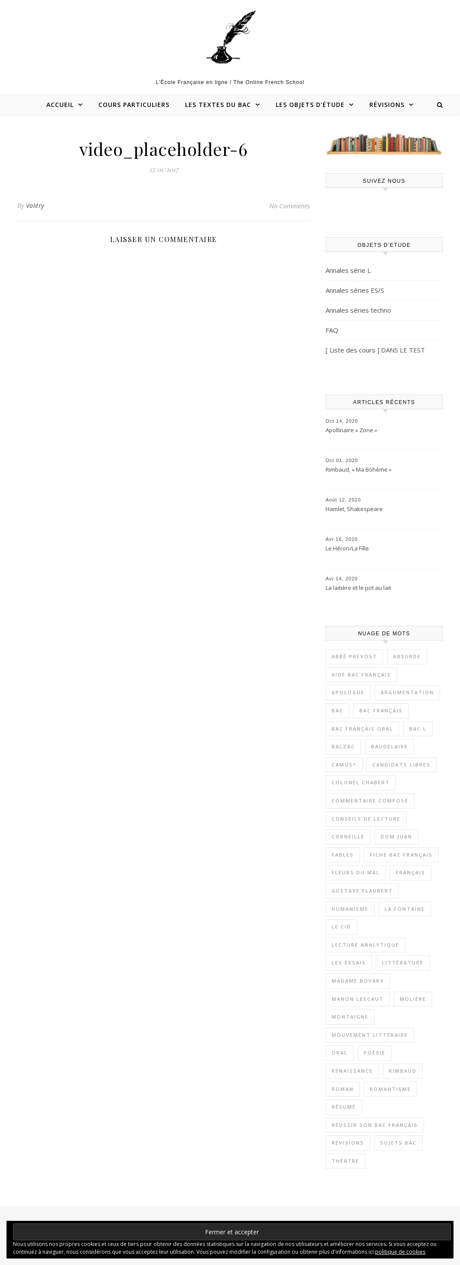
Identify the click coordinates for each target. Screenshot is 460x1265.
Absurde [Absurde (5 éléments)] (407, 656)
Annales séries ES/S (355, 290)
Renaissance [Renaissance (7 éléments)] (352, 1071)
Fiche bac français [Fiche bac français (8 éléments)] (401, 854)
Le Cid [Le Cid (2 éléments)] (341, 926)
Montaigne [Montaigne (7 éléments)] (350, 1016)
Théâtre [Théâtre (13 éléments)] (345, 1161)
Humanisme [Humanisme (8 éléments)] (350, 909)
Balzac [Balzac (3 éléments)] (343, 746)
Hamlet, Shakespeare (354, 509)
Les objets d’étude (310, 104)
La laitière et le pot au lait (358, 588)
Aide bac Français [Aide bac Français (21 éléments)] (361, 674)
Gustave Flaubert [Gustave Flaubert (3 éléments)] (362, 890)
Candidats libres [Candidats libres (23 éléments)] (401, 764)
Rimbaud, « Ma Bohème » (358, 469)
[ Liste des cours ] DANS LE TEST (375, 350)
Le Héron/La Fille (347, 548)
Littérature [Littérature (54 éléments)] (403, 962)
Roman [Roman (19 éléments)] (343, 1089)
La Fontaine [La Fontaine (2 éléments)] (405, 909)
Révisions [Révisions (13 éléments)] (348, 1142)
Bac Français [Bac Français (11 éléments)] (381, 710)
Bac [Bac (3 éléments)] (337, 710)
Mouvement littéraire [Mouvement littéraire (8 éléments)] (370, 1035)
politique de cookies (400, 1251)
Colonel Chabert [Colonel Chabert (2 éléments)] (361, 782)
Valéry (35, 205)
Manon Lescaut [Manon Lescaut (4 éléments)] (358, 999)
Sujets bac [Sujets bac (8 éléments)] (398, 1142)
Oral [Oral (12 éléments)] (340, 1052)
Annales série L (348, 270)
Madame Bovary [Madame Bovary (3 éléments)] (358, 980)
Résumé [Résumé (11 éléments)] (344, 1106)
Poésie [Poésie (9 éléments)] (374, 1052)
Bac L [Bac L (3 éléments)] (418, 728)
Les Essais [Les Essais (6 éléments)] (349, 962)
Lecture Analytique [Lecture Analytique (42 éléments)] (365, 944)
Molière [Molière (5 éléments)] (413, 999)
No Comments (289, 205)
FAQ (332, 330)
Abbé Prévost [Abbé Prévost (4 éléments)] (354, 656)
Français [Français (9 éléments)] (410, 872)
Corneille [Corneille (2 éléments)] (348, 836)
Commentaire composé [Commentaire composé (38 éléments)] (370, 800)
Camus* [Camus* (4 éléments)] (344, 764)
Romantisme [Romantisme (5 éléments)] (390, 1089)
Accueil (60, 104)
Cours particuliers (134, 104)
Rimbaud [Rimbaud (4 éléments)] (403, 1071)
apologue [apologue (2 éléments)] (348, 692)
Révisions (387, 104)
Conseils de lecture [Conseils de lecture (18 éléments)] (366, 818)
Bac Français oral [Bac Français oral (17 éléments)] (362, 728)
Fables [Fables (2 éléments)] (343, 854)
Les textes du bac (218, 104)
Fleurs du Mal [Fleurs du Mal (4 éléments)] (356, 872)
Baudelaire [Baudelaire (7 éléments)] (389, 746)
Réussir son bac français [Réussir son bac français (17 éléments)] (375, 1125)
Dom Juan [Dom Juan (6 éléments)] (396, 836)
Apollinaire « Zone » (351, 430)
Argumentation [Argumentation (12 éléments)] (407, 692)
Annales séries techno (358, 310)
